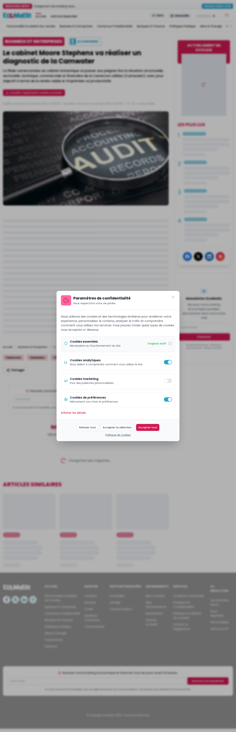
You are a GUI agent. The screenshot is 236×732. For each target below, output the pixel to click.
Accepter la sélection (117, 427)
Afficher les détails (73, 413)
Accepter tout (147, 427)
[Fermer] (173, 297)
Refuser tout (87, 427)
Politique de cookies (118, 435)
